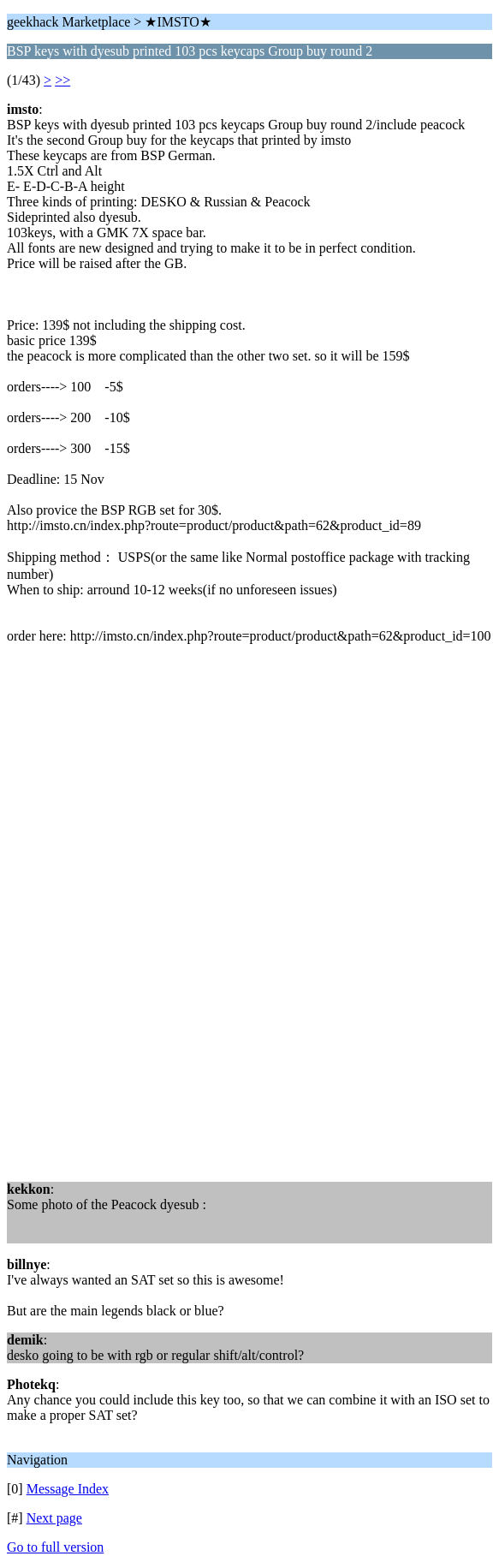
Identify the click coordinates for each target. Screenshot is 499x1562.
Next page (54, 1518)
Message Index (68, 1489)
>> (62, 80)
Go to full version (55, 1547)
